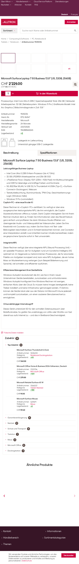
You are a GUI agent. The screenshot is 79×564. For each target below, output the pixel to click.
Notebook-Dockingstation (41, 355)
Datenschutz (27, 561)
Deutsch (64, 14)
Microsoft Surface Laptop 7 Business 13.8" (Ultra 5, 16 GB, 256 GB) (55, 503)
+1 (69, 69)
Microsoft (25, 120)
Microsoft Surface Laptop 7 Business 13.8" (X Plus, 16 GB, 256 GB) (22, 502)
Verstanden (68, 555)
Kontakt (28, 5)
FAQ (36, 5)
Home (3, 39)
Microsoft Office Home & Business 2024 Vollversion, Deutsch (42, 366)
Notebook (14, 42)
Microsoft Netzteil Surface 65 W (30, 382)
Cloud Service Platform (43, 2)
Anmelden (71, 22)
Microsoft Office (37, 371)
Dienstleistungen (62, 2)
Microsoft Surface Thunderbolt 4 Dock (33, 350)
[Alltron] (9, 22)
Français (74, 14)
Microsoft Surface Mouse (27, 399)
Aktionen (18, 5)
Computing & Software (19, 39)
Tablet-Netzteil (36, 388)
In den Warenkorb (46, 93)
